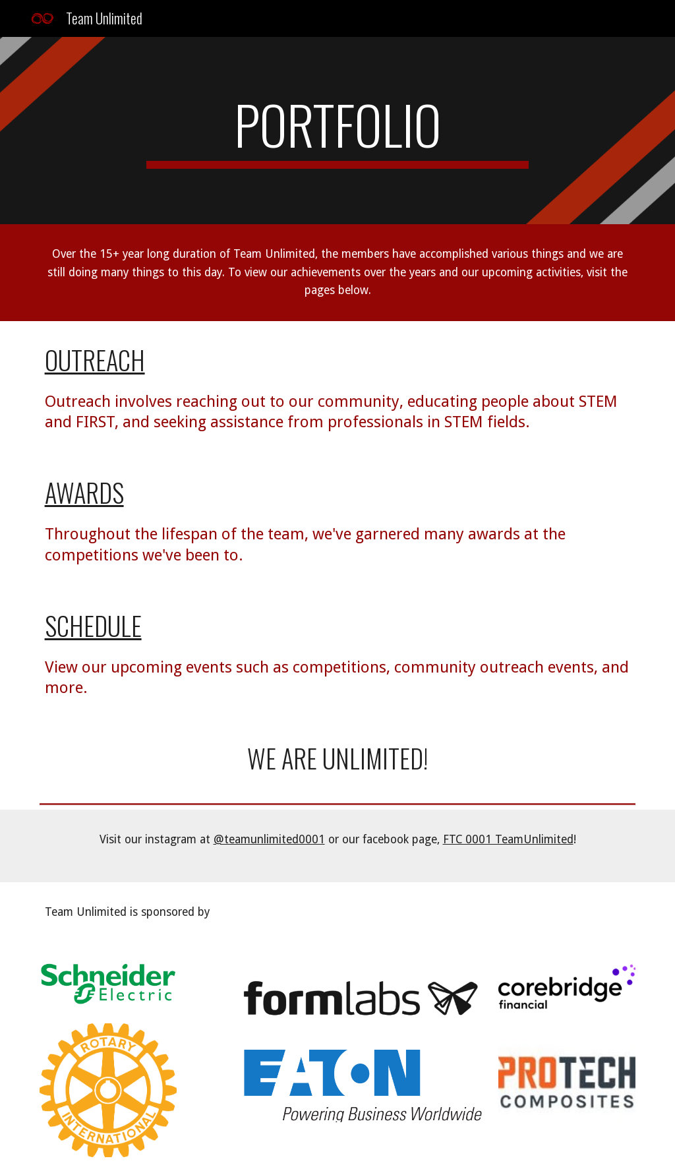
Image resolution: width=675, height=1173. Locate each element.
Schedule (93, 625)
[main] (337, 130)
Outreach (95, 359)
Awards (84, 492)
